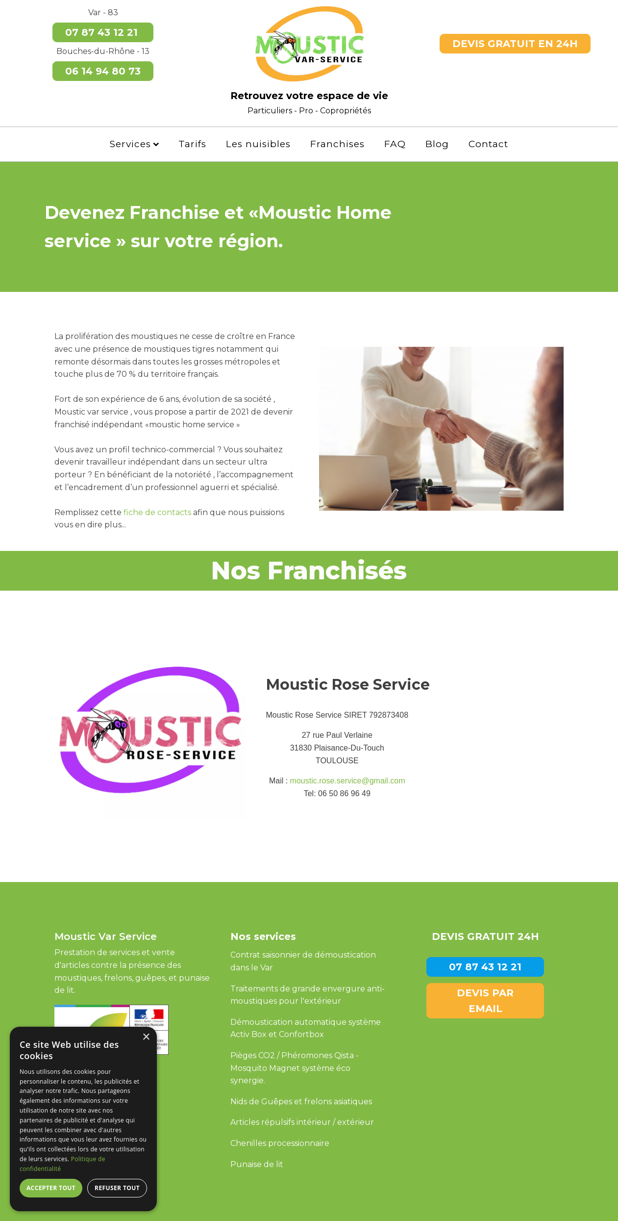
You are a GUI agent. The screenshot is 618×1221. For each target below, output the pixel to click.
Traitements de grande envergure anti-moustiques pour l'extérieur (307, 995)
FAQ (395, 144)
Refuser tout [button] (117, 1188)
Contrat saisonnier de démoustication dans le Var (303, 961)
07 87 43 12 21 (103, 32)
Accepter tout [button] (50, 1188)
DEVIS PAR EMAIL (485, 1000)
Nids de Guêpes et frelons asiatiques (301, 1101)
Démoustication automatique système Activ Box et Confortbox (305, 1028)
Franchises (337, 144)
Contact (488, 144)
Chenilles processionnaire (279, 1143)
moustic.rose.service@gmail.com (347, 781)
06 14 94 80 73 (103, 71)
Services (134, 144)
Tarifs (192, 144)
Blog (437, 144)
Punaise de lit (256, 1164)
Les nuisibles (258, 144)
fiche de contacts (157, 512)
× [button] (145, 1037)
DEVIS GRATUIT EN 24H (515, 44)
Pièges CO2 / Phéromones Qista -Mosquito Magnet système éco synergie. (294, 1068)
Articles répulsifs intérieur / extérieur (302, 1122)
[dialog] (83, 1119)
